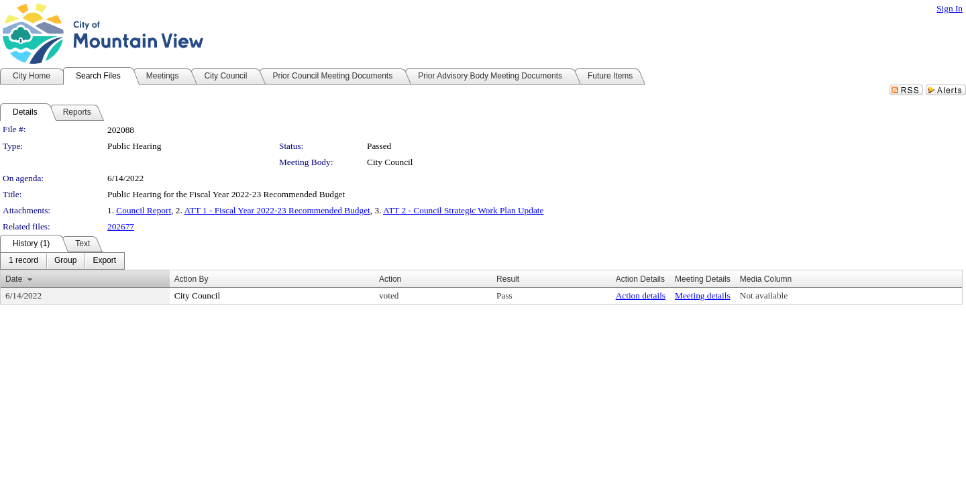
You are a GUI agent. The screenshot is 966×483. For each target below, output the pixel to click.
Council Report (143, 210)
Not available (764, 295)
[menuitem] (23, 261)
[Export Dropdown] (104, 261)
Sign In (949, 8)
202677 (120, 226)
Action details (640, 295)
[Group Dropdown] (65, 261)
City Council (390, 162)
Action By (191, 279)
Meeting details (703, 295)
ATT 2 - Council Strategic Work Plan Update (463, 210)
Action (390, 279)
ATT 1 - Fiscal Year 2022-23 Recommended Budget (277, 210)
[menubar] (62, 261)
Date (13, 279)
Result (507, 279)
